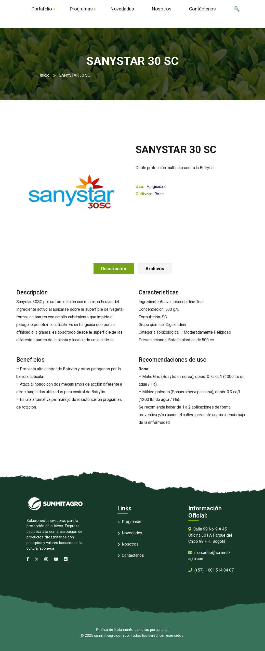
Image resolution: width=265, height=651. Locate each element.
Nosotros (130, 544)
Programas (131, 521)
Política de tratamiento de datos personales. (132, 629)
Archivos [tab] (154, 268)
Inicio (44, 75)
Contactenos (133, 555)
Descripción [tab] (113, 268)
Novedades (132, 533)
